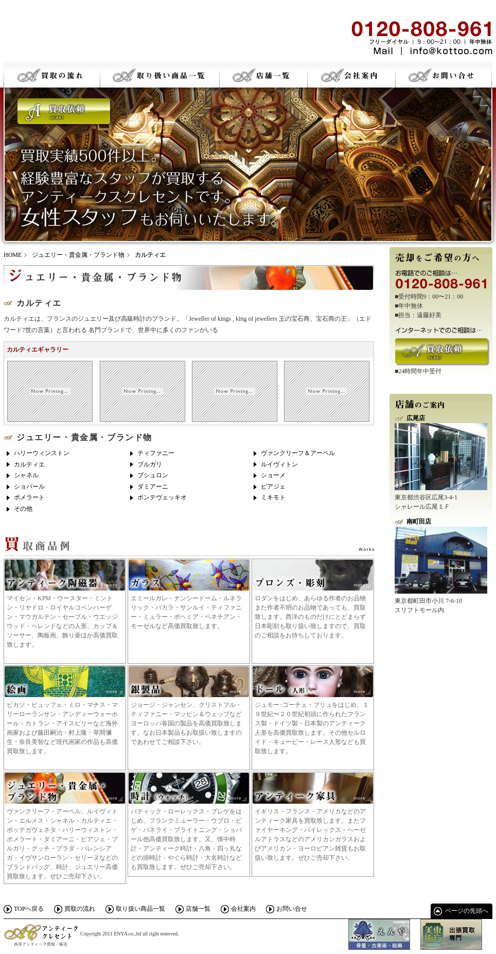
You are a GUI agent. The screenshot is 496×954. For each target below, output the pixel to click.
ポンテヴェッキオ (162, 497)
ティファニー (155, 453)
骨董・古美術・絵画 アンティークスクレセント (81, 36)
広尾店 (415, 418)
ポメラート (29, 497)
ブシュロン (152, 475)
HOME (13, 254)
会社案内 (243, 908)
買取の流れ (79, 908)
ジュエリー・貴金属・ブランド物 (78, 254)
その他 (23, 508)
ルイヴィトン (279, 464)
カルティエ (29, 464)
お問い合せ (291, 908)
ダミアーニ (152, 486)
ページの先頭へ (466, 910)
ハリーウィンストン (41, 453)
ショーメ (273, 475)
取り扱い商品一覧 (140, 908)
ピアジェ (273, 486)
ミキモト (273, 497)
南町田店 (418, 521)
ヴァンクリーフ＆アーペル (298, 453)
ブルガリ (149, 464)
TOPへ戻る (29, 908)
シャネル (26, 475)
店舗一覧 (198, 908)
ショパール (29, 486)
